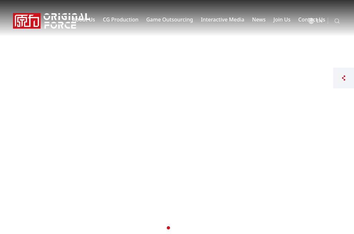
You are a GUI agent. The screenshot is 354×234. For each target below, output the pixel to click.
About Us (83, 19)
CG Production (121, 19)
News (259, 19)
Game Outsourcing (169, 19)
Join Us (282, 19)
